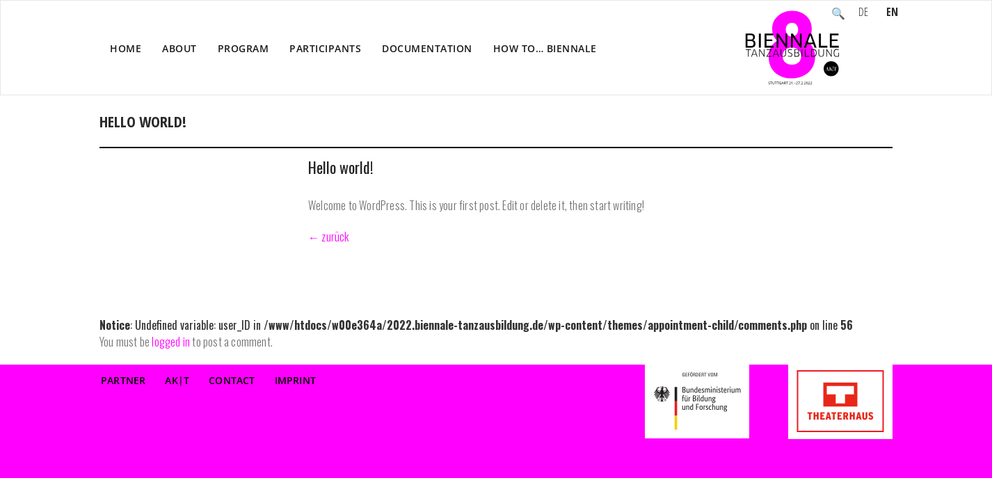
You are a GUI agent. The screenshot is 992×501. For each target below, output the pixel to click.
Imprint (295, 380)
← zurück (328, 236)
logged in (171, 341)
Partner (123, 380)
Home (125, 48)
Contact (232, 380)
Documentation (427, 48)
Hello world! (340, 167)
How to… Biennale (545, 48)
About (179, 48)
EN (892, 13)
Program (243, 48)
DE (863, 13)
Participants (325, 48)
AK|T (177, 380)
